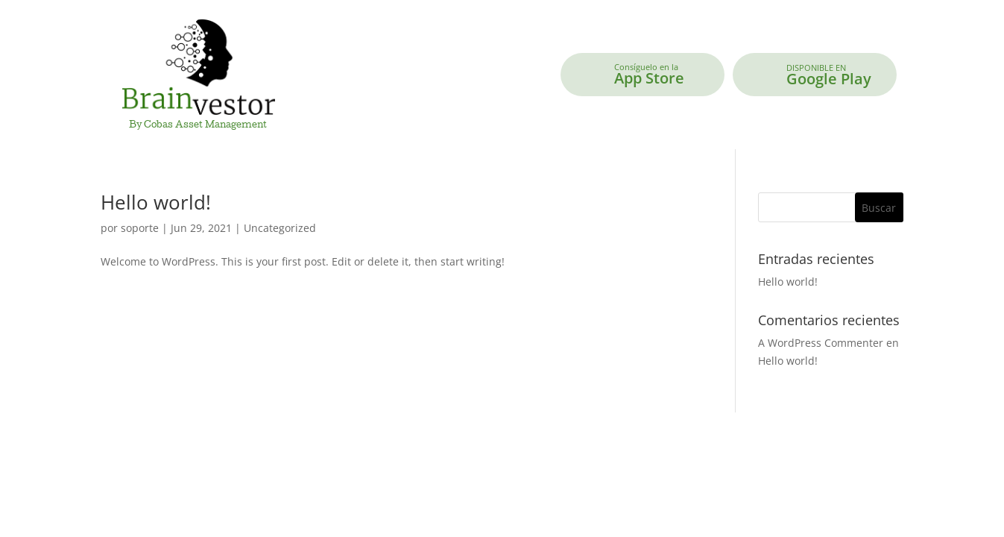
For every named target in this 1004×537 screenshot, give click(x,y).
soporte (140, 228)
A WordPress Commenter (820, 343)
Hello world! (156, 202)
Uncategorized (280, 228)
